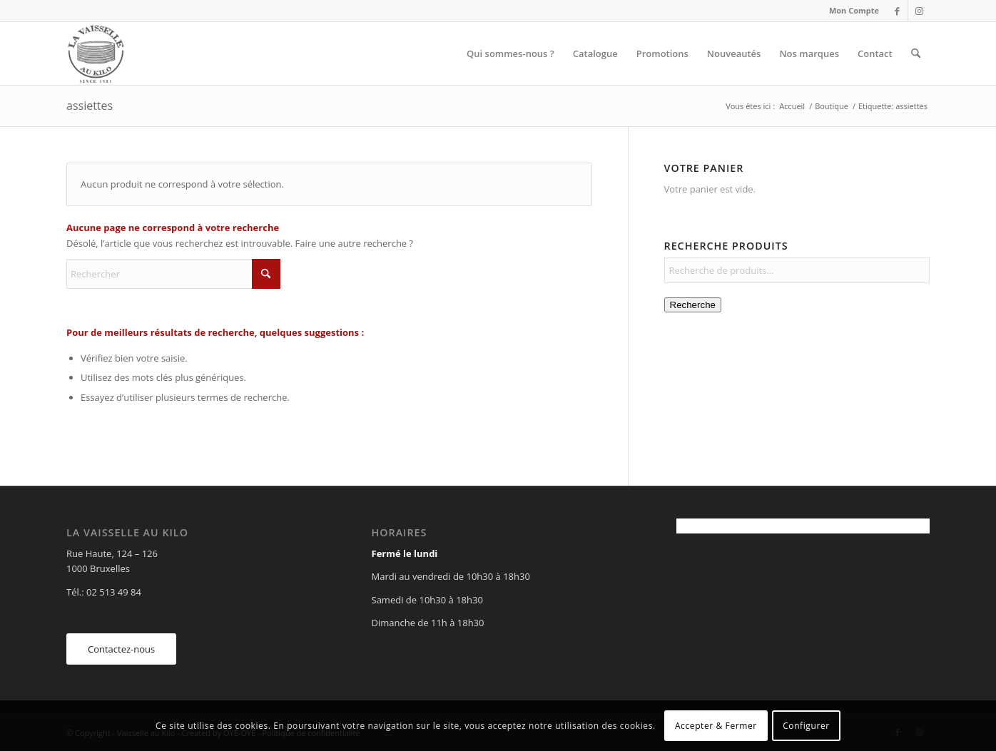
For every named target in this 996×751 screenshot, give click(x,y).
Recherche (693, 305)
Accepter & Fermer (716, 726)
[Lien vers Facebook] (897, 10)
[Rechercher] (916, 53)
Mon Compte (854, 10)
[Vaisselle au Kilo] (95, 53)
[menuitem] (850, 10)
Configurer (806, 726)
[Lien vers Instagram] (919, 10)
